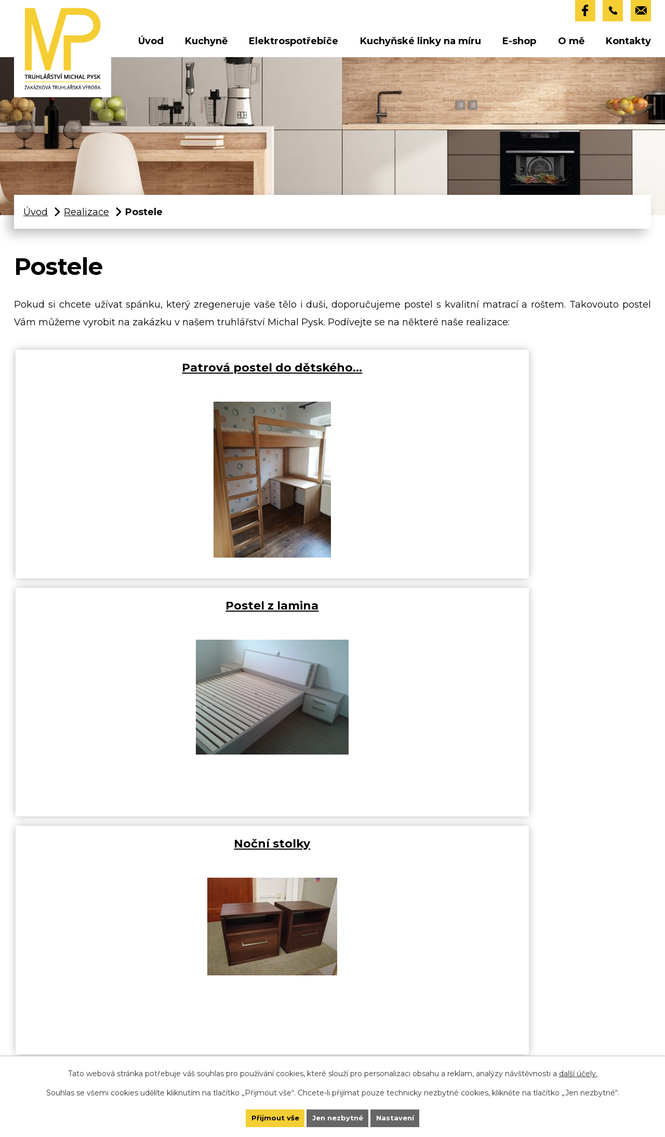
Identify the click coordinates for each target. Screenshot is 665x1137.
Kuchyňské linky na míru (420, 43)
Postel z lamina (324, 375)
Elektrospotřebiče (293, 43)
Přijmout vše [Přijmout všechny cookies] (260, 1115)
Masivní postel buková (324, 613)
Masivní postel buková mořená (118, 622)
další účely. (578, 1067)
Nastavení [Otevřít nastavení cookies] (410, 1115)
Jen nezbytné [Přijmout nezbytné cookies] (338, 1115)
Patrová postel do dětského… (117, 384)
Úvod (151, 43)
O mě (571, 43)
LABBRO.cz (428, 846)
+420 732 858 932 (108, 1030)
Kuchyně (206, 43)
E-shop (519, 43)
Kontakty (628, 43)
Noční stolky (531, 375)
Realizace (86, 214)
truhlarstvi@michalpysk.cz (122, 1047)
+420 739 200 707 (109, 1012)
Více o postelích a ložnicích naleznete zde (399, 811)
